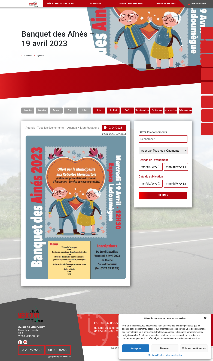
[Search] (200, 3)
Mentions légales (156, 355)
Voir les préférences (194, 348)
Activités (95, 3)
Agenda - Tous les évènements (45, 127)
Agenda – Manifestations (83, 127)
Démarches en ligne (130, 3)
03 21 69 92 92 (31, 350)
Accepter (135, 348)
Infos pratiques (166, 3)
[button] (205, 318)
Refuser (164, 348)
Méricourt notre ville (60, 3)
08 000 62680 (58, 350)
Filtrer (163, 195)
